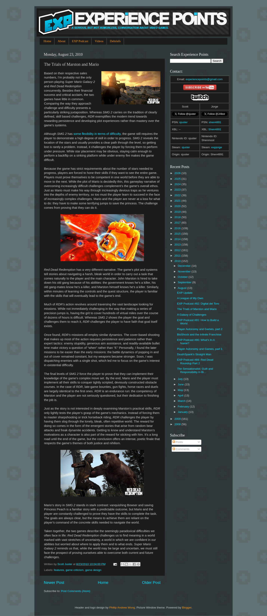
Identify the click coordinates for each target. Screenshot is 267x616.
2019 (177, 211)
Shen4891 (214, 129)
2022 (177, 195)
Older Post (151, 582)
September (185, 282)
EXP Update (185, 292)
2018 (177, 217)
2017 (177, 222)
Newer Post (54, 582)
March (182, 400)
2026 (177, 173)
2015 (177, 233)
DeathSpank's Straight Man (194, 354)
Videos (99, 41)
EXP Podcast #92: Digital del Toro (198, 303)
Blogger (186, 607)
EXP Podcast (80, 41)
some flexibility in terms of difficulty (97, 133)
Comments (181, 449)
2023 (177, 189)
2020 (177, 206)
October (183, 276)
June (181, 384)
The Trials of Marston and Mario (197, 309)
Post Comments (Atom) (75, 591)
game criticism (75, 570)
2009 (177, 418)
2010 (177, 261)
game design (93, 570)
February (184, 406)
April (181, 395)
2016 (177, 228)
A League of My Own (190, 298)
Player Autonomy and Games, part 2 (200, 329)
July (181, 379)
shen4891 (215, 122)
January (183, 412)
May (181, 390)
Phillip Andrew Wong (122, 607)
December (184, 265)
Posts (178, 442)
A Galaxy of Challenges (191, 314)
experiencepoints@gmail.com (204, 79)
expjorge (216, 147)
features (59, 570)
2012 (177, 250)
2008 (177, 424)
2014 (177, 239)
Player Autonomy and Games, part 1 (200, 348)
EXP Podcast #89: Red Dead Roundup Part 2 (195, 361)
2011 (177, 255)
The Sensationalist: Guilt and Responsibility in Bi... (195, 370)
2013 (177, 244)
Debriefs (115, 41)
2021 (177, 200)
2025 (177, 178)
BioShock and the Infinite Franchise (199, 334)
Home (47, 41)
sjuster (183, 122)
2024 (177, 184)
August (182, 288)
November (184, 271)
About (61, 41)
